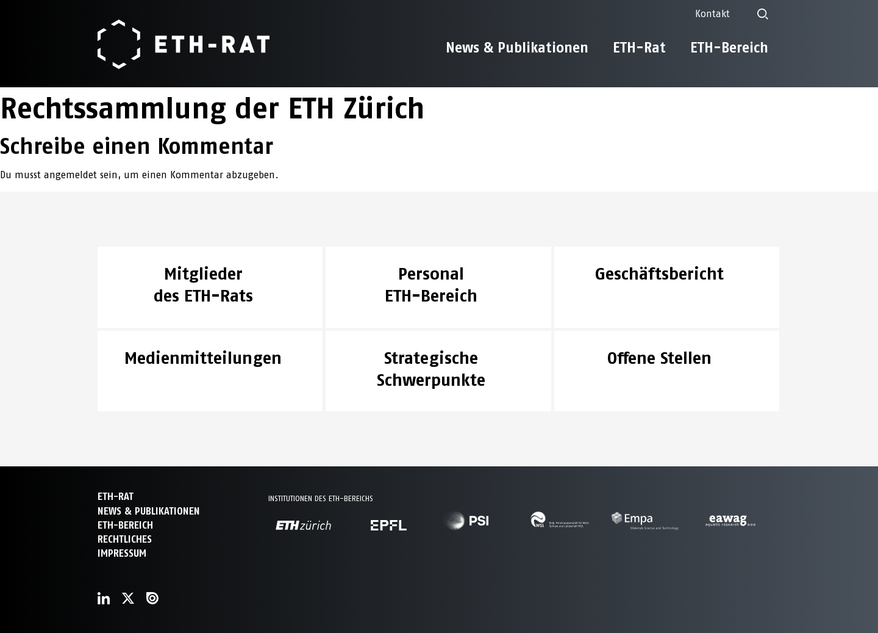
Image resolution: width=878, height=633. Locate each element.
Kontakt (712, 14)
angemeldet (70, 175)
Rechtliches (125, 539)
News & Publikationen (517, 47)
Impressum (122, 553)
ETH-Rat (639, 47)
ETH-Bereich (729, 47)
